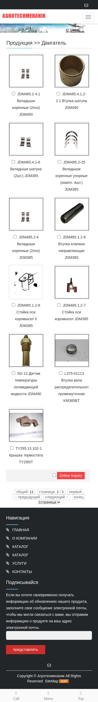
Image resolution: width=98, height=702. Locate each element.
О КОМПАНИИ (24, 538)
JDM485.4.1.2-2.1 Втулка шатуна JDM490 (71, 101)
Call (16, 695)
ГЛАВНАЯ (20, 530)
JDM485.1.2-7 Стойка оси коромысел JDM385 (71, 312)
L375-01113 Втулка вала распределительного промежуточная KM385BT (72, 387)
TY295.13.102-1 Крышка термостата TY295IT (26, 455)
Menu (48, 699)
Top (81, 695)
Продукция (19, 43)
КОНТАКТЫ (21, 572)
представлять (25, 649)
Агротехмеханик (51, 676)
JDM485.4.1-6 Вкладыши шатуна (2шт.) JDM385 (26, 169)
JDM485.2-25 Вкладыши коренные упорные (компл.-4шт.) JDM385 (71, 175)
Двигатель (54, 43)
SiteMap (51, 681)
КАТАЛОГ (19, 547)
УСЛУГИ (18, 563)
